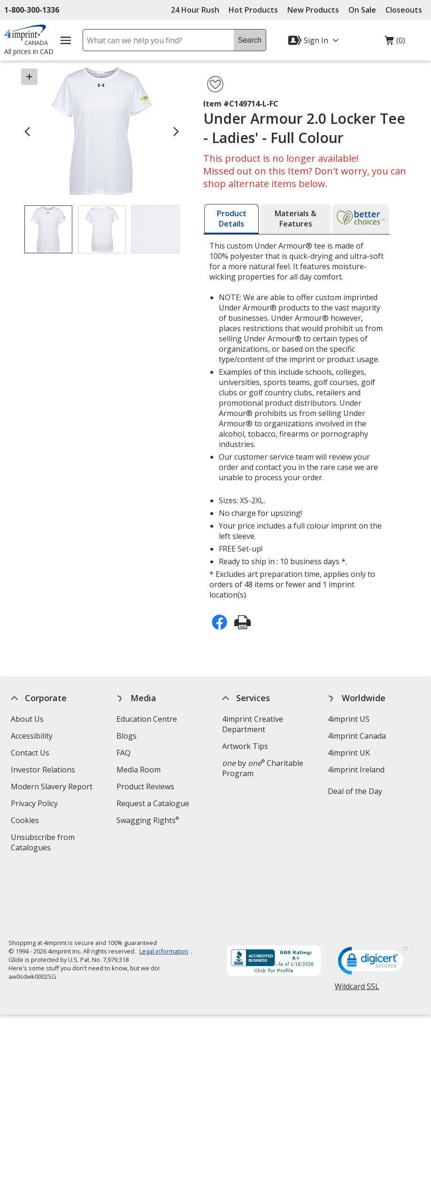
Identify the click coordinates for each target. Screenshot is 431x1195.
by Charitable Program (262, 768)
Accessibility (32, 736)
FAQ (124, 753)
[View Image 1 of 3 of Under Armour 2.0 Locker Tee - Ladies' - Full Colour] (48, 229)
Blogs (127, 736)
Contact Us (30, 753)
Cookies (26, 821)
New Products (313, 10)
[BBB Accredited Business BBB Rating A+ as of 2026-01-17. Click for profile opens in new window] (273, 898)
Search (250, 40)
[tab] (231, 219)
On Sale (362, 10)
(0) (395, 42)
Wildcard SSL (357, 926)
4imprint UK (349, 753)
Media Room (139, 769)
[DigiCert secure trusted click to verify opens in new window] (373, 899)
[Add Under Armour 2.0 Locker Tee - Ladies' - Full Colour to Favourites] (215, 84)
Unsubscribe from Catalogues (46, 843)
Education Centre (147, 719)
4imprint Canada (357, 736)
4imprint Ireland (356, 769)
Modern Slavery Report (53, 787)
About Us (27, 719)
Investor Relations (44, 770)
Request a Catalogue (153, 803)
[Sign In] (314, 40)
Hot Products (253, 10)
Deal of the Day (355, 791)
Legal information (163, 887)
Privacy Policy (36, 804)
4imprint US (348, 719)
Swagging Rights (148, 820)
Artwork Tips (245, 746)
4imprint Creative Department (252, 724)
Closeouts (403, 10)
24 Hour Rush (195, 10)
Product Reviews (146, 786)
